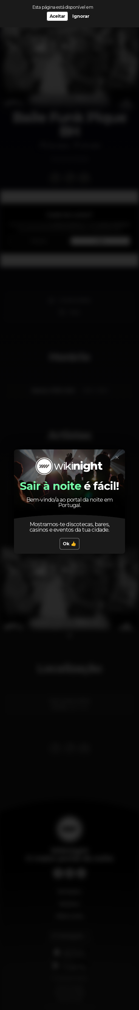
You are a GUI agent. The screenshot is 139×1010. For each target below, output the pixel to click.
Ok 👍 (69, 543)
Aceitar (57, 16)
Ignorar (80, 16)
